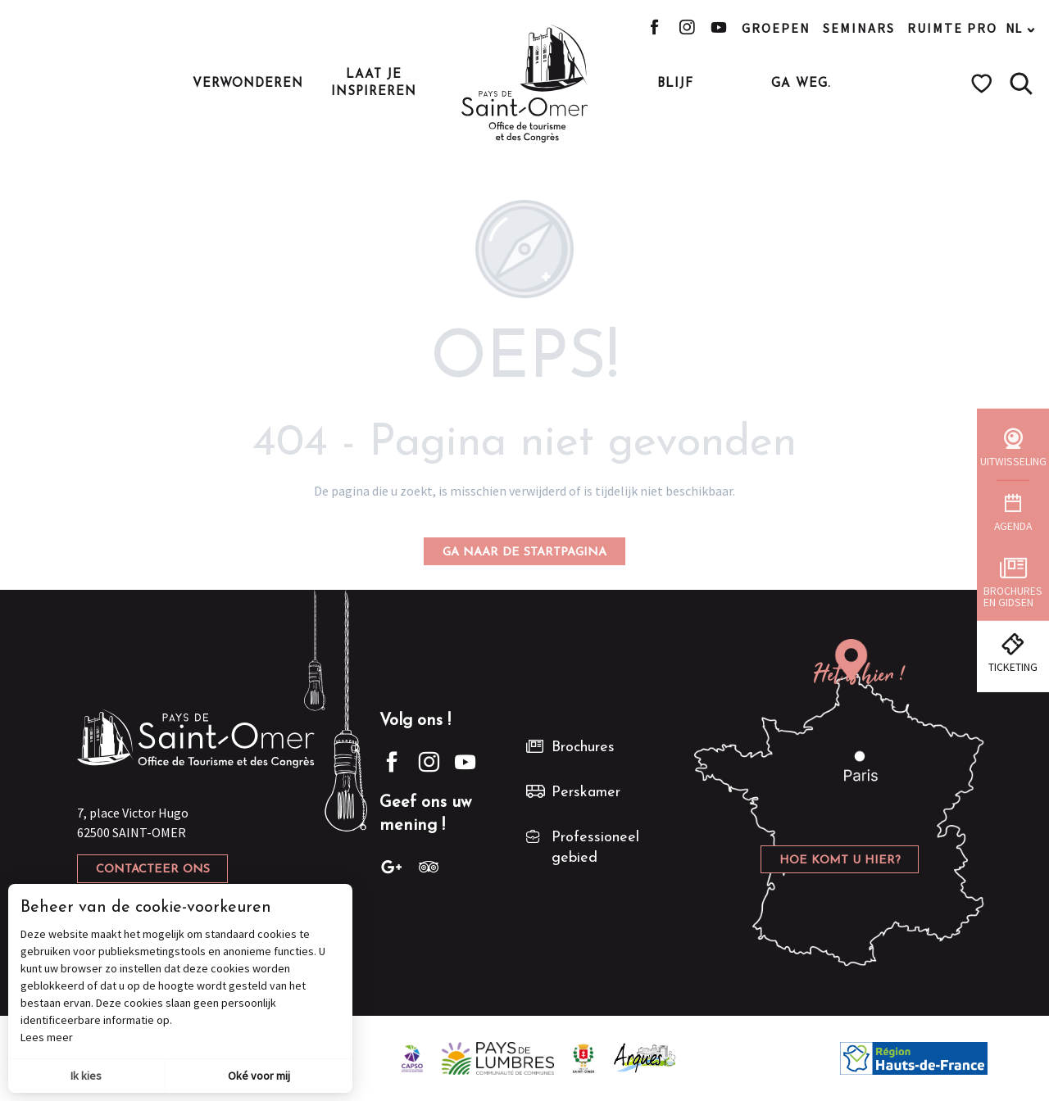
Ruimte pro (952, 28)
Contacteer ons (153, 869)
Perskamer (586, 792)
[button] (1021, 83)
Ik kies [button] (86, 1075)
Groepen (776, 28)
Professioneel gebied (595, 848)
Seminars (859, 28)
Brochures (583, 747)
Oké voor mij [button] (259, 1075)
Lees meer (46, 1037)
